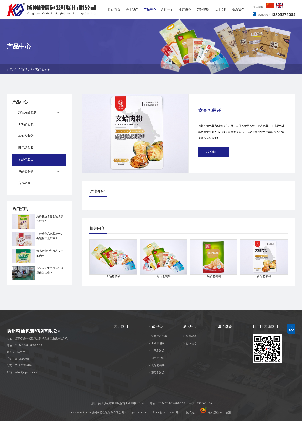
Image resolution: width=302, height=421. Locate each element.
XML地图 (225, 412)
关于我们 (132, 9)
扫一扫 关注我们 (265, 326)
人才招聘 (220, 9)
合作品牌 (39, 183)
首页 (10, 69)
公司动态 (190, 336)
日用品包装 (39, 148)
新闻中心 (167, 9)
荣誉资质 (203, 9)
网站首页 (114, 9)
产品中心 (149, 9)
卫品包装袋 (39, 171)
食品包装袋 (42, 69)
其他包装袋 (39, 136)
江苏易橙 (209, 412)
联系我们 (238, 9)
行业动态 (190, 343)
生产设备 (185, 9)
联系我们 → (213, 151)
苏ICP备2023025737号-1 (166, 412)
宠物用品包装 (39, 112)
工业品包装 (39, 124)
